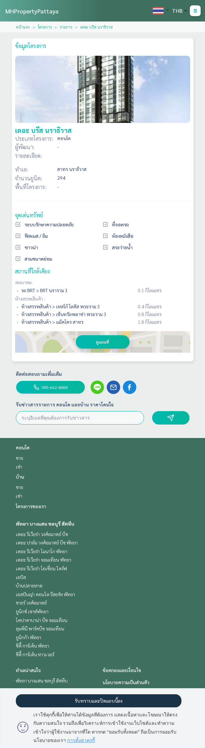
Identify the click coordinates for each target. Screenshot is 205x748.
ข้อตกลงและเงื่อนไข (122, 670)
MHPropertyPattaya (32, 11)
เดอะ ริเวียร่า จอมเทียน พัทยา (43, 560)
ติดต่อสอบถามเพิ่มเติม (39, 374)
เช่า (19, 467)
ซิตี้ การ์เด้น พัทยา (32, 646)
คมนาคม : (24, 282)
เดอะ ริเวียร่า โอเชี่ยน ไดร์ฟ (41, 568)
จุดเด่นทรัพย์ (29, 215)
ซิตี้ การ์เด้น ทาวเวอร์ (35, 654)
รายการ (66, 27)
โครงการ (45, 27)
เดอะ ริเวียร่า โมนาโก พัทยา (41, 551)
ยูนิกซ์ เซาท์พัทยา (32, 611)
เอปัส (21, 577)
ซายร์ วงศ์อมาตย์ (31, 603)
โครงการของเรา (31, 506)
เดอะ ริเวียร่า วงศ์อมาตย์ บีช (42, 534)
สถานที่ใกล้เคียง (32, 271)
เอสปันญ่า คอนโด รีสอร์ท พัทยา (45, 594)
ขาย (19, 458)
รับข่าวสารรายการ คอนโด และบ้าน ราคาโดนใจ (65, 404)
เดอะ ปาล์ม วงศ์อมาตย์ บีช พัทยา (47, 542)
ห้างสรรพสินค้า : (30, 299)
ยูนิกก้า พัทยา (28, 637)
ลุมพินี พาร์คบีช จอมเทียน (40, 628)
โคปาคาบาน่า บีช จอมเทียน (41, 620)
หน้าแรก (23, 27)
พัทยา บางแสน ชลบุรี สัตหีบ (45, 524)
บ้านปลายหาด (29, 585)
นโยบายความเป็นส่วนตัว (126, 682)
